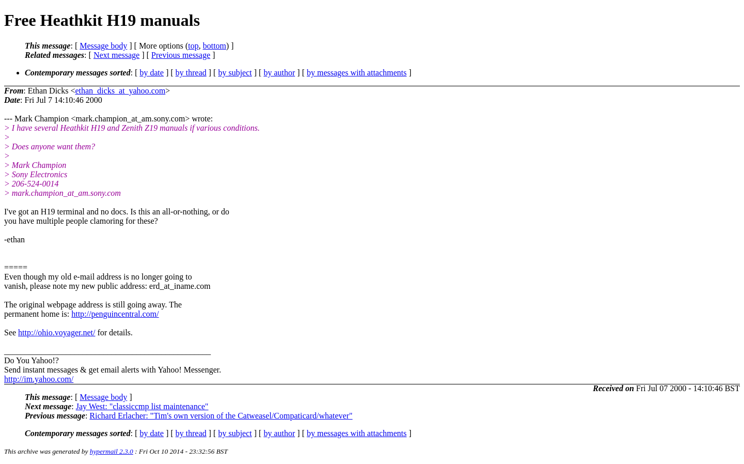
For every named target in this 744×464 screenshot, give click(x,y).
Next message (117, 55)
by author (279, 72)
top (193, 45)
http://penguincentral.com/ (115, 314)
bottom (214, 45)
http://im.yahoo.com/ (38, 379)
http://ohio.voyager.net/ (56, 332)
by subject (235, 72)
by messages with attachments (357, 72)
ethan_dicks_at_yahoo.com (120, 90)
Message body (103, 45)
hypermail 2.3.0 (111, 451)
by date (152, 72)
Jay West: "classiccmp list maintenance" (142, 406)
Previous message (180, 55)
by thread (191, 72)
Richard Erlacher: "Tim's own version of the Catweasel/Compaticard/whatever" (220, 415)
